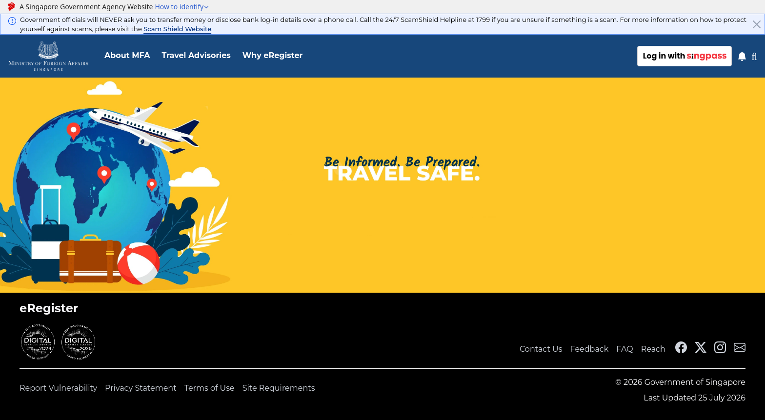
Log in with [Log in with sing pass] (684, 55)
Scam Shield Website (177, 29)
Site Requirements (278, 388)
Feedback (589, 349)
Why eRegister (272, 55)
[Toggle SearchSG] (758, 56)
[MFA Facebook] (681, 349)
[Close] (757, 24)
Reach (653, 349)
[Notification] (741, 56)
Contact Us (541, 349)
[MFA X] (700, 349)
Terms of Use (209, 388)
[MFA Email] (739, 349)
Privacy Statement (141, 388)
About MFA (127, 55)
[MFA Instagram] (720, 349)
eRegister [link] (49, 308)
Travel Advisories (195, 55)
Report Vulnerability (58, 388)
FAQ (624, 349)
